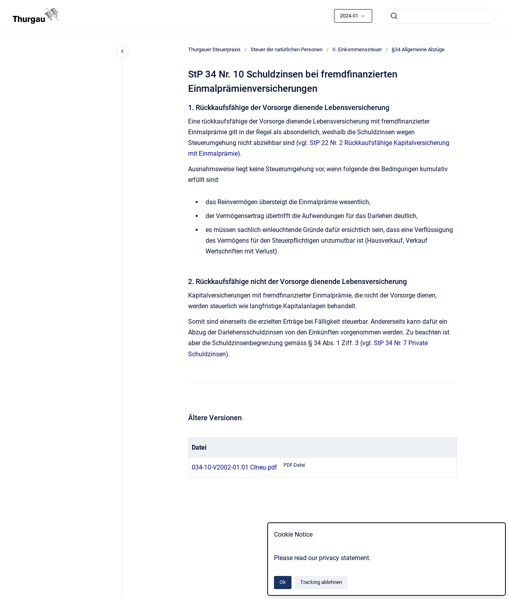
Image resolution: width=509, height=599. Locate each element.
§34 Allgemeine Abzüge (418, 49)
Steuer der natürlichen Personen (286, 49)
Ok (283, 582)
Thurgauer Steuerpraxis (214, 49)
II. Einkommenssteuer (357, 49)
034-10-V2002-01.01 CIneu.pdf (234, 467)
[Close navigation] (122, 51)
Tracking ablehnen (321, 582)
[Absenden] (394, 16)
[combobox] (440, 15)
